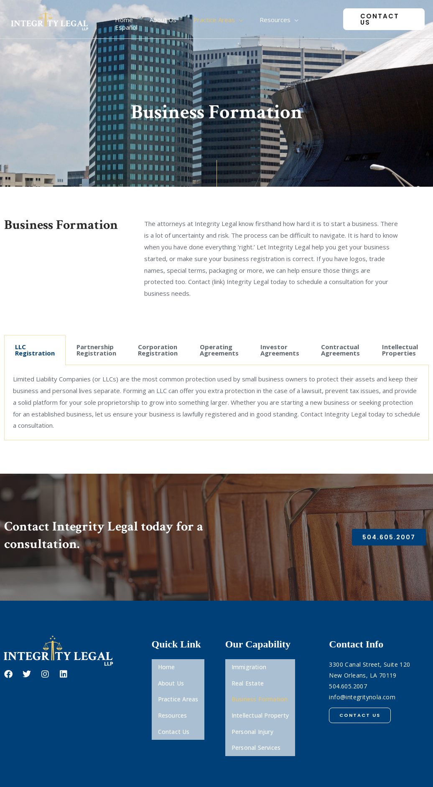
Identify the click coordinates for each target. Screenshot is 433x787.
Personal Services (256, 723)
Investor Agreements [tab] (279, 350)
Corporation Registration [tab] (158, 350)
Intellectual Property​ (260, 700)
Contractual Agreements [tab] (340, 350)
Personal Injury (252, 712)
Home (166, 665)
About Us (171, 676)
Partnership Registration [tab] (96, 350)
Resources (172, 700)
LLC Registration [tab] (35, 350)
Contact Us (174, 712)
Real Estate (248, 676)
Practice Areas (178, 688)
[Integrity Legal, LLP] (50, 18)
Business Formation (260, 688)
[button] (382, 19)
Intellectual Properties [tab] (400, 350)
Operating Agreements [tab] (219, 350)
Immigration (249, 665)
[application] (244, 19)
